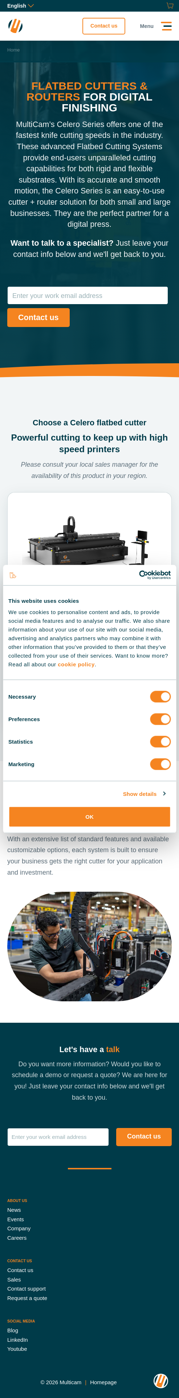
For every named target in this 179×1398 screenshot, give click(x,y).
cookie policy (76, 664)
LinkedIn (17, 1339)
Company (18, 1228)
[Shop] (169, 6)
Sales (14, 1279)
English (20, 6)
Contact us (103, 26)
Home (13, 50)
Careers (17, 1237)
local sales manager (109, 464)
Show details (140, 793)
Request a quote (27, 1298)
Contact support (26, 1288)
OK (89, 817)
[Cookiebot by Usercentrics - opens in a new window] (139, 575)
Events (15, 1219)
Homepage (103, 1382)
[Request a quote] (161, 6)
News (14, 1210)
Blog (12, 1330)
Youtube (17, 1349)
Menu (147, 26)
